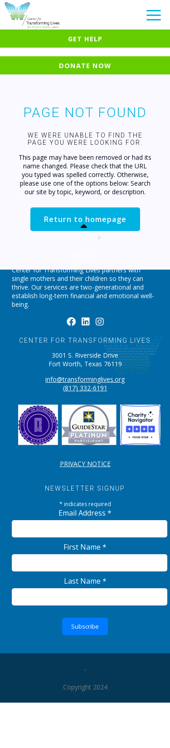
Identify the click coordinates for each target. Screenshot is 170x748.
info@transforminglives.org (85, 379)
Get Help (85, 38)
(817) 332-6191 (85, 388)
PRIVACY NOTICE (85, 463)
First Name (85, 547)
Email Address (85, 513)
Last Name (85, 581)
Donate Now (85, 65)
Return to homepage (85, 219)
